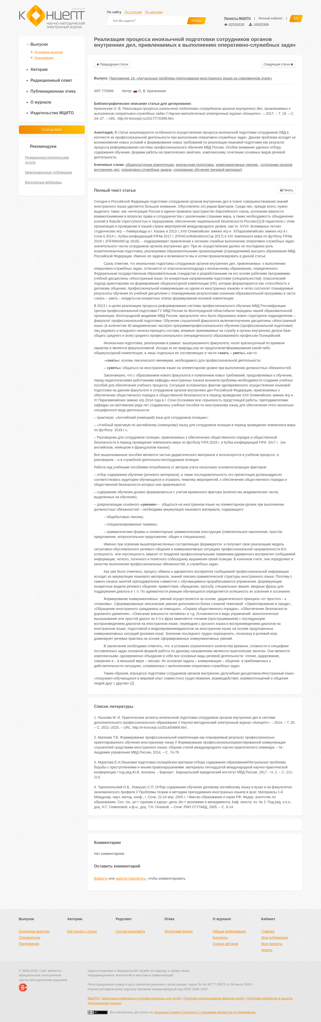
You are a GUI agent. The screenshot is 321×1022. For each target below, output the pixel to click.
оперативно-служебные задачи (146, 170)
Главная (268, 931)
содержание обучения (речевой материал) (208, 170)
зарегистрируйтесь (131, 878)
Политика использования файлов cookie (213, 998)
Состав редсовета (130, 931)
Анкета (267, 950)
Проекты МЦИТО (237, 18)
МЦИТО (93, 998)
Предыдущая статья (112, 64)
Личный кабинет (270, 18)
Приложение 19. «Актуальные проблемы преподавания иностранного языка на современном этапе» (190, 78)
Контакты (220, 938)
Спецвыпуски (29, 938)
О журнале (41, 102)
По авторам (153, 12)
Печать (286, 190)
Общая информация (229, 931)
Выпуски (39, 44)
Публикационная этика (53, 91)
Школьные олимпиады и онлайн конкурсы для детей (141, 998)
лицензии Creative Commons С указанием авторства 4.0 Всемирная (205, 1012)
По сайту (114, 12)
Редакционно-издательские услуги (47, 159)
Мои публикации (274, 938)
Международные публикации (48, 172)
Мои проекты (271, 944)
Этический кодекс (178, 931)
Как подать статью (82, 931)
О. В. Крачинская (149, 91)
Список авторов (225, 944)
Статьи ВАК (52, 129)
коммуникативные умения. (237, 165)
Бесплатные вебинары (43, 182)
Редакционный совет (51, 80)
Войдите (101, 878)
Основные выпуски (49, 52)
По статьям (133, 12)
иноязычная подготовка (195, 165)
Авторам (39, 69)
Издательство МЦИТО (52, 113)
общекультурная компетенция (150, 165)
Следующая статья (278, 64)
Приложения (44, 58)
